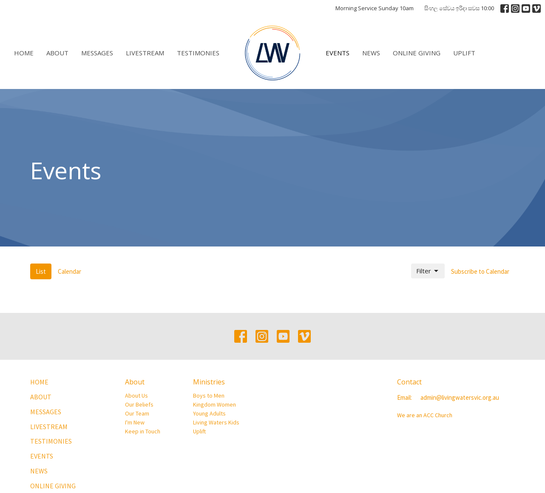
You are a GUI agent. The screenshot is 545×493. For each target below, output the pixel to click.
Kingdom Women (214, 404)
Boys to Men (208, 395)
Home (24, 53)
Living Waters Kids (216, 422)
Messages (97, 53)
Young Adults (209, 413)
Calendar (69, 271)
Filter (428, 271)
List (41, 271)
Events (337, 53)
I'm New (135, 422)
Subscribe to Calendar (480, 271)
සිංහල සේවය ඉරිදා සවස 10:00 (459, 8)
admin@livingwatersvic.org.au (459, 397)
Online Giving (416, 53)
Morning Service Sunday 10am (374, 8)
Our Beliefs (139, 404)
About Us (136, 395)
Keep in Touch (142, 431)
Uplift (464, 53)
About (57, 53)
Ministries (209, 382)
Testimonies (198, 53)
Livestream (145, 53)
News (371, 53)
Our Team (137, 413)
